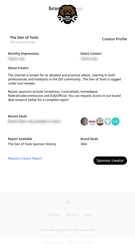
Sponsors (72, 214)
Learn (88, 214)
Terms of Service (80, 242)
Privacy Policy (52, 242)
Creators (54, 214)
